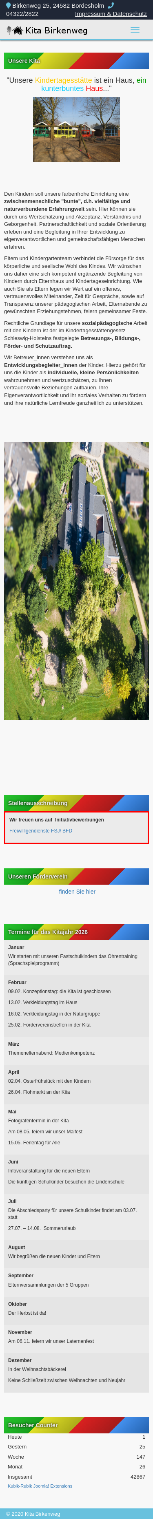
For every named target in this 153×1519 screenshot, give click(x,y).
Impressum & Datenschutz (111, 13)
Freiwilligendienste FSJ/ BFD (40, 831)
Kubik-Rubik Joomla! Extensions (40, 1486)
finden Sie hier (76, 891)
